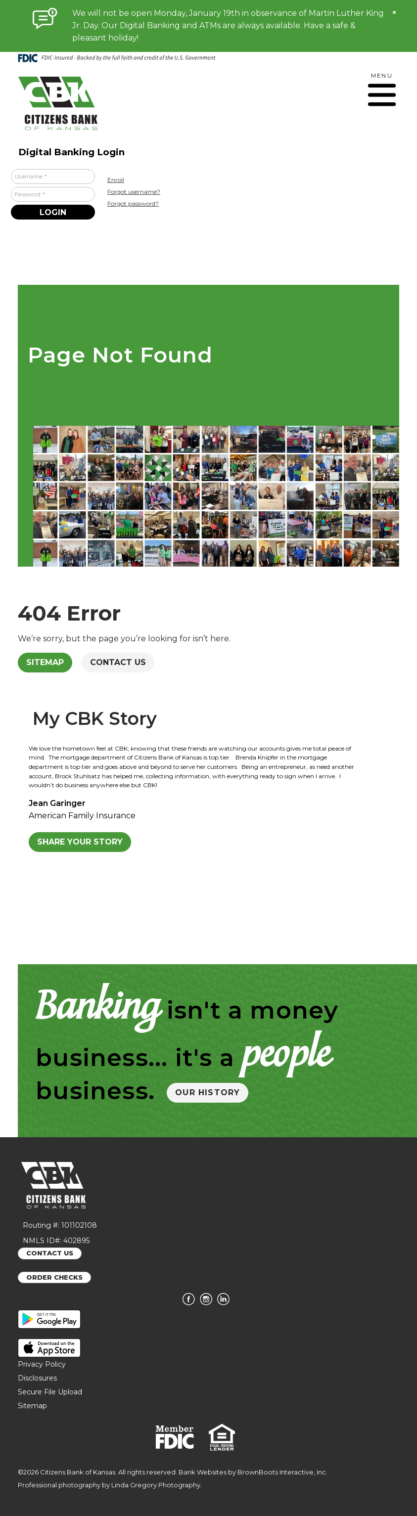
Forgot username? (133, 191)
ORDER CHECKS (54, 1277)
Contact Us (118, 662)
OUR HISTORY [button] (207, 1092)
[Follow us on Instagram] (208, 1302)
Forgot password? (133, 203)
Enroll (115, 179)
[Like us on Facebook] (191, 1302)
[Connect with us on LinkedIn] (225, 1302)
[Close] (394, 12)
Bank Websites (203, 1472)
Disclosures (37, 1378)
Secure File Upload (50, 1391)
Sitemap (45, 662)
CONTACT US (49, 1253)
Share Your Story (80, 842)
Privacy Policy (42, 1364)
